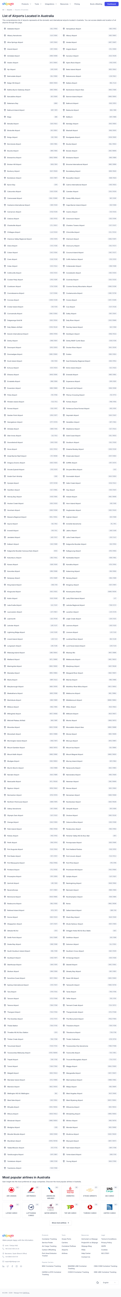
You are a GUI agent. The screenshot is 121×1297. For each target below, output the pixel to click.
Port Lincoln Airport (73, 856)
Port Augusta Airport (15, 849)
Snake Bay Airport (14, 944)
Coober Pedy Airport (15, 280)
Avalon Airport (12, 63)
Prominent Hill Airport (74, 870)
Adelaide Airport (13, 29)
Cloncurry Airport (72, 246)
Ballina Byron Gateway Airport (18, 90)
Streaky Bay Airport (73, 971)
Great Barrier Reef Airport (16, 456)
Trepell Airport (12, 1060)
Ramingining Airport (73, 883)
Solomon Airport (72, 944)
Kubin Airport (12, 598)
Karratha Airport (72, 564)
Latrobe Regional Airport (75, 605)
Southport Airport (14, 958)
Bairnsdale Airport (14, 76)
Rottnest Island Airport (15, 910)
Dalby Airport (71, 314)
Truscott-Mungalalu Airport (76, 1060)
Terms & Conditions (108, 1239)
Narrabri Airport (13, 775)
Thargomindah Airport (74, 1012)
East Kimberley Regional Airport (78, 361)
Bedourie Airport (72, 110)
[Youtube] (21, 1266)
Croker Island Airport (15, 307)
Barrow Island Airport (74, 97)
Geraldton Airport (72, 422)
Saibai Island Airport (73, 910)
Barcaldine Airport (14, 97)
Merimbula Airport (14, 700)
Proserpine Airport (14, 876)
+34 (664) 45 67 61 (11, 1257)
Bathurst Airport (72, 103)
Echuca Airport (13, 368)
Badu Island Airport (73, 69)
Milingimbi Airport (14, 714)
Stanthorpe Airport (14, 965)
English (109, 1282)
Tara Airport (11, 992)
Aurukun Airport (72, 56)
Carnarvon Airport (14, 212)
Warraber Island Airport (16, 1080)
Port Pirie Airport (72, 863)
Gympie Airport (13, 483)
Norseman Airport (73, 795)
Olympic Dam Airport (15, 815)
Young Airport (71, 1161)
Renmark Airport (72, 890)
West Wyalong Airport (74, 1100)
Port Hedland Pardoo (74, 849)
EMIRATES (70, 1196)
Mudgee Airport (13, 761)
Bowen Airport (71, 151)
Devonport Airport (14, 347)
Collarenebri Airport (73, 266)
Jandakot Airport (13, 537)
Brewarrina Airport (14, 158)
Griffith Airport (71, 463)
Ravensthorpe (12, 890)
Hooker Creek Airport (15, 503)
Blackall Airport (72, 130)
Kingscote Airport (14, 592)
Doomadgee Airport (14, 354)
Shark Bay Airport (73, 917)
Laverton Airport (72, 612)
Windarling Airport (73, 1114)
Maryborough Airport (15, 687)
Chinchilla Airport (72, 232)
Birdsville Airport (13, 130)
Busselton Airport (73, 178)
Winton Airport (71, 1121)
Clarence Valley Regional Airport (19, 239)
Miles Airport (71, 707)
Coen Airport (12, 259)
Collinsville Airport (14, 273)
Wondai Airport (72, 1127)
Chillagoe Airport (13, 232)
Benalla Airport (13, 124)
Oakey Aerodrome (14, 809)
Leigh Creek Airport (73, 619)
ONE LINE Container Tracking (105, 1272)
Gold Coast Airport (73, 436)
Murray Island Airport (74, 761)
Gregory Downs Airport (16, 463)
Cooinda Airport (72, 280)
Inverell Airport (12, 531)
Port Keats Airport (14, 856)
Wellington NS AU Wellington (18, 1093)
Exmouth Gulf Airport (74, 388)
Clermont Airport (72, 239)
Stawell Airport (71, 965)
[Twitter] (8, 1266)
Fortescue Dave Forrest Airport (77, 408)
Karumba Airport (13, 571)
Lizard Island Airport (15, 639)
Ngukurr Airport (13, 788)
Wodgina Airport (13, 1127)
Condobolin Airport (73, 273)
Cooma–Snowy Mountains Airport (79, 286)
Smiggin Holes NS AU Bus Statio (78, 931)
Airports (65, 1250)
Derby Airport (12, 341)
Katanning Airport (73, 571)
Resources (64, 4)
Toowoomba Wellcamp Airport (18, 1053)
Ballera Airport (71, 83)
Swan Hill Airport (72, 978)
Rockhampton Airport (74, 897)
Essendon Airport (14, 388)
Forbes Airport (71, 402)
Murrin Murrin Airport (15, 768)
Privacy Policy (106, 1243)
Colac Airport (12, 266)
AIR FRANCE (31, 1196)
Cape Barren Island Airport (76, 205)
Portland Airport (13, 870)
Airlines (65, 1253)
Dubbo (68, 354)
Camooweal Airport (14, 198)
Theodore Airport (72, 1026)
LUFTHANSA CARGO (31, 1214)
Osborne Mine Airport (74, 822)
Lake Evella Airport (14, 605)
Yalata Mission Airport (15, 1148)
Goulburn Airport (72, 442)
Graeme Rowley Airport (75, 449)
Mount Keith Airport (14, 754)
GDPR (103, 1246)
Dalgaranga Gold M (14, 320)
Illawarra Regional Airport (16, 517)
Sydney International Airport (18, 985)
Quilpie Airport (71, 876)
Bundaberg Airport (73, 171)
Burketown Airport (14, 178)
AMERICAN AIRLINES (50, 1197)
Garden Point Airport (15, 415)
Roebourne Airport (14, 904)
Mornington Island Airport (17, 741)
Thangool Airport (13, 1012)
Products (25, 4)
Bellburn (69, 117)
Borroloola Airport (14, 144)
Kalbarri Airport (13, 544)
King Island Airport (14, 585)
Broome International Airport (77, 164)
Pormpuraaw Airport (74, 843)
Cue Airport (70, 307)
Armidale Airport (13, 56)
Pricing (77, 4)
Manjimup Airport (72, 666)
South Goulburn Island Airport (18, 951)
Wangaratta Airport (73, 1073)
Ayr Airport (11, 69)
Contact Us (85, 1257)
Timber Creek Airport (15, 1039)
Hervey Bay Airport (14, 497)
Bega (9, 117)
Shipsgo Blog (86, 1246)
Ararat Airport (12, 49)
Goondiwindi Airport (15, 442)
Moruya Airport (72, 741)
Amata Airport (71, 42)
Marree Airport (71, 680)
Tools (37, 4)
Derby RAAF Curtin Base (75, 341)
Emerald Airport (72, 375)
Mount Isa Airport (72, 748)
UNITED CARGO (110, 1213)
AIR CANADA (11, 1196)
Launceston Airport (14, 612)
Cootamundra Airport (74, 293)
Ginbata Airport (13, 429)
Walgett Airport (13, 1073)
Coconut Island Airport (74, 253)
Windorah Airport (13, 1121)
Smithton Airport (72, 937)
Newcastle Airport (14, 781)
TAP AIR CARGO (70, 1213)
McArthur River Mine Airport (76, 687)
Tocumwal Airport (14, 1046)
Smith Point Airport (14, 937)
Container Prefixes (69, 1246)
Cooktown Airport (14, 286)
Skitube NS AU (12, 931)
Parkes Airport (12, 836)
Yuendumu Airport (14, 1168)
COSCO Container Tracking (78, 1272)
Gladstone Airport (73, 429)
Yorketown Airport (14, 1161)
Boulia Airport (71, 144)
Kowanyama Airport (73, 592)
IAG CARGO (109, 1196)
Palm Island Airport (14, 829)
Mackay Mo (70, 653)
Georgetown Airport (14, 422)
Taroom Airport (13, 999)
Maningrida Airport (14, 666)
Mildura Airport (13, 707)
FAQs (83, 1250)
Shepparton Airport (14, 924)
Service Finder (47, 1243)
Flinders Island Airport (15, 402)
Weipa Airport (71, 1087)
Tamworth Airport (72, 985)
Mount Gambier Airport (16, 748)
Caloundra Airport (14, 191)
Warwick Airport (13, 1087)
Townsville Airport (73, 1053)
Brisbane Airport (72, 158)
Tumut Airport (12, 1066)
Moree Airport (71, 734)
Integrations (49, 4)
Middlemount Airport (74, 700)
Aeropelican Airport (73, 29)
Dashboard (111, 4)
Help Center (86, 1253)
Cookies (104, 1250)
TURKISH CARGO (89, 1213)
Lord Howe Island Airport (75, 646)
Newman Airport (72, 781)
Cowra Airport (71, 300)
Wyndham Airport (14, 1141)
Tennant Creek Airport (74, 1005)
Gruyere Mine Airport (74, 470)
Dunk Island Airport (14, 361)
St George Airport (72, 958)
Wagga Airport (71, 1066)
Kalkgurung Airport (73, 551)
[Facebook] (12, 1266)
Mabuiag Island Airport (16, 653)
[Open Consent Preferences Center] (98, 1282)
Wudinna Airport (72, 1134)
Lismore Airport (72, 632)
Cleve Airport (12, 246)
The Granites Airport (15, 1019)
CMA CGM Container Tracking (105, 1266)
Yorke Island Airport (73, 1154)
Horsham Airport (13, 510)
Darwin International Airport (17, 334)
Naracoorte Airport (73, 768)
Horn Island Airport (73, 503)
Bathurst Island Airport (15, 110)
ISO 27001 (105, 1253)
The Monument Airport (74, 1019)
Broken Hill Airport (14, 164)
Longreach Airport (14, 646)
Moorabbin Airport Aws (75, 727)
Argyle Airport (71, 49)
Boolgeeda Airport (73, 137)
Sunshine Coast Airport (16, 978)
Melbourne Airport (73, 693)
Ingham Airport (72, 517)
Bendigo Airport (72, 124)
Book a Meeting (96, 4)
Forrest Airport (12, 408)
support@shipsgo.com (12, 1261)
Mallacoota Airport (73, 659)
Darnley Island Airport (74, 327)
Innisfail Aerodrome (73, 524)
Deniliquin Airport (73, 334)
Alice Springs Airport (15, 42)
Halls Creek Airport (73, 483)
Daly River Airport (72, 320)
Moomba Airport (13, 727)
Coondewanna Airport (15, 293)
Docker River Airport (74, 347)
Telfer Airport (71, 999)
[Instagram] (17, 1266)
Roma (68, 904)
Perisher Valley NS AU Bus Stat (77, 836)
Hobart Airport (71, 497)
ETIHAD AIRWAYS (90, 1196)
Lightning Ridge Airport (16, 632)
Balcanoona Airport (73, 76)
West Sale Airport (13, 1100)
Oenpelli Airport (72, 809)
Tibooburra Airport (73, 1032)
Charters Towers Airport (75, 225)
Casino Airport (71, 212)
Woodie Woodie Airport (16, 1134)
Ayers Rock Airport (73, 63)
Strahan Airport (13, 971)
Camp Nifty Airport (73, 198)
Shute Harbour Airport (74, 924)
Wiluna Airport (12, 1114)
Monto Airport (71, 720)
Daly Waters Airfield (14, 327)
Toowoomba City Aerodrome (77, 1046)
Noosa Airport (71, 788)
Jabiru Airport (71, 531)
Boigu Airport (12, 137)
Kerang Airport (71, 578)
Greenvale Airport (73, 456)
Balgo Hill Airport (13, 83)
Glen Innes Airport (14, 436)
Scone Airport (12, 917)
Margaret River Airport (74, 673)
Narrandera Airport (73, 775)
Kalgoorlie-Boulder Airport (76, 544)
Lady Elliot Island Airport (75, 598)
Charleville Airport (14, 225)
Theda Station (12, 1026)
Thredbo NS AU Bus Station (17, 1032)
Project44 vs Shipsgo (89, 1243)
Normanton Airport (14, 795)
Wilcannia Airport (72, 1107)
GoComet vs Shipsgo (89, 1239)
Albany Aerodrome (14, 36)
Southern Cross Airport (75, 951)
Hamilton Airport (13, 490)
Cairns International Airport (76, 185)
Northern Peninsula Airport (17, 802)
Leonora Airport (72, 626)
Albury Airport (71, 36)
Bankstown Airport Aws (75, 90)
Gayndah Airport (72, 415)
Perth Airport (12, 843)
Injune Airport (12, 524)
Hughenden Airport (73, 510)
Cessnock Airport (73, 219)
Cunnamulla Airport (14, 314)
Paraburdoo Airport (73, 829)
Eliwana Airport (13, 375)
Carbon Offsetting (49, 1250)
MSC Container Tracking (51, 1266)
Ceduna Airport (13, 219)
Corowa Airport (13, 300)
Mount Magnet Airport (74, 754)
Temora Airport (13, 1005)
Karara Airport (12, 564)
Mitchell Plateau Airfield (16, 720)
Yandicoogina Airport (15, 1154)
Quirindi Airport (13, 883)
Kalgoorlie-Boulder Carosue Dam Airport (22, 551)
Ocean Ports (66, 1239)
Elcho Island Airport (73, 368)
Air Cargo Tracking (49, 1246)
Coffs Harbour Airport (74, 259)
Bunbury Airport (13, 171)
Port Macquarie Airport (16, 863)
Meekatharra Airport (15, 693)
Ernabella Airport (13, 381)
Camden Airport (72, 191)
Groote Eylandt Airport (15, 470)
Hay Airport (70, 490)
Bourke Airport (12, 151)
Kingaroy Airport (72, 585)
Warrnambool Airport (74, 1080)
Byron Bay (11, 185)
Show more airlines (60, 1223)
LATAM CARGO (11, 1213)
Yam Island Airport (73, 1148)
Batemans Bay (12, 103)
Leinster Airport (13, 626)
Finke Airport (12, 395)
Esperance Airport (73, 381)
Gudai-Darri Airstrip (14, 476)
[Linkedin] (3, 1266)
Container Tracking (49, 1239)
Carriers (65, 1243)
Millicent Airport (72, 714)
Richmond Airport (14, 897)
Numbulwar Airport (73, 802)
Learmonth (11, 619)
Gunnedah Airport (73, 476)
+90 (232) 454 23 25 (12, 1249)
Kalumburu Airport (14, 558)
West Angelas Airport (74, 1093)
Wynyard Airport (72, 1141)
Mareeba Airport (13, 673)
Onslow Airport (72, 815)
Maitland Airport (13, 659)
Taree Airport (71, 992)
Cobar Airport (12, 253)
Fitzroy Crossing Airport (75, 395)
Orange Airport (13, 822)
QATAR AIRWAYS (50, 1213)
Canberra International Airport (18, 205)
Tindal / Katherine (73, 1039)
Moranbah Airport (14, 734)
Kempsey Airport (13, 578)
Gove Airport (12, 449)
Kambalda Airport (72, 558)
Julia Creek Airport (73, 537)
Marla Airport (12, 680)
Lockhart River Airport (74, 639)
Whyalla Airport (13, 1107)
